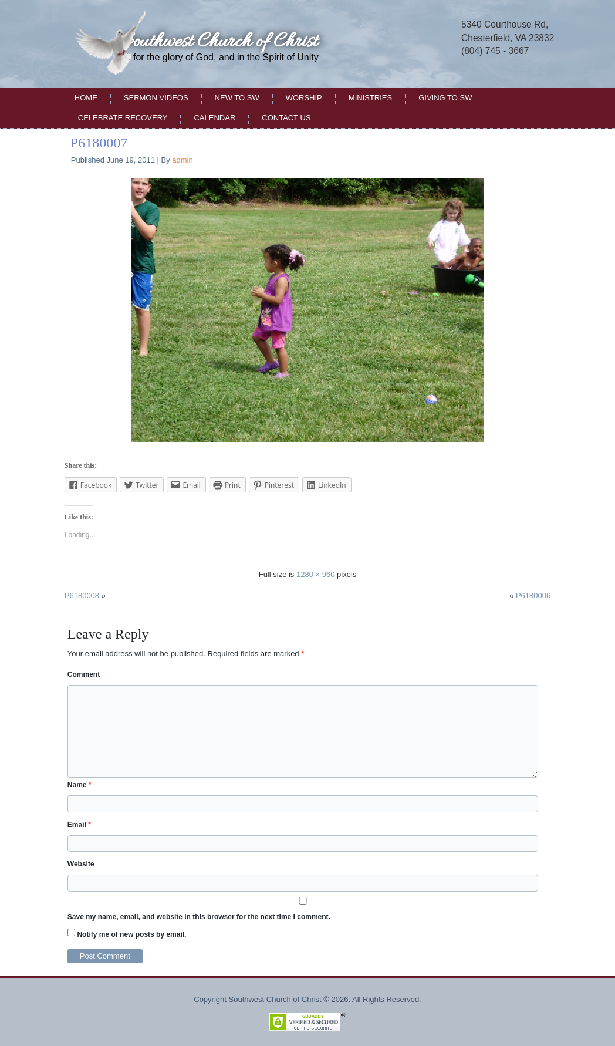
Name (79, 785)
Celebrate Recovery (123, 117)
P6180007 (98, 142)
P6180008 (82, 595)
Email (79, 825)
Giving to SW (445, 97)
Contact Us (286, 117)
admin (182, 160)
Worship (304, 97)
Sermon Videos (156, 97)
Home (86, 97)
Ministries (370, 97)
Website (80, 864)
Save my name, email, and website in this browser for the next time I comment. (198, 917)
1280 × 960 (315, 574)
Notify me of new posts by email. (131, 934)
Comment (83, 674)
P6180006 (533, 595)
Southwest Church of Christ (218, 42)
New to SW (237, 97)
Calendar (214, 117)
